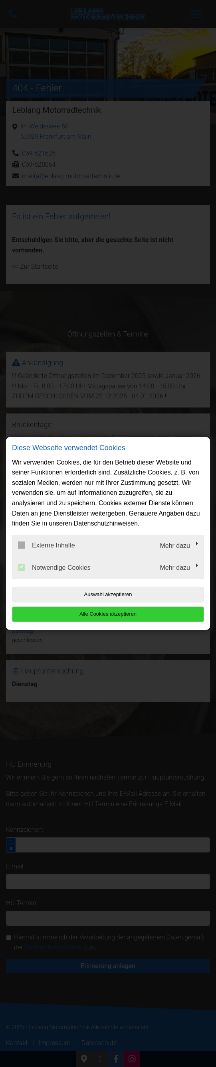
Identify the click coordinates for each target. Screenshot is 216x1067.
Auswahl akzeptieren (108, 594)
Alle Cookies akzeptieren (108, 614)
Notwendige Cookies (54, 567)
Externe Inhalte (46, 545)
